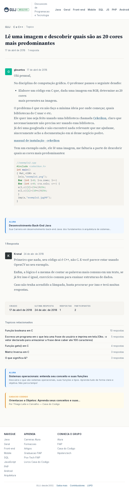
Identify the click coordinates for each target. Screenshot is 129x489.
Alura (60, 439)
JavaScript (10, 462)
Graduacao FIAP (33, 453)
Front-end (9, 448)
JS (107, 9)
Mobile (92, 9)
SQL (101, 9)
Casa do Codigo (66, 448)
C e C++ (18, 27)
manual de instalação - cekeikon (37, 141)
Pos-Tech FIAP (32, 457)
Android (8, 471)
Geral (67, 9)
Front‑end (79, 9)
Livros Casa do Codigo (36, 462)
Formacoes (30, 444)
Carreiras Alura (32, 439)
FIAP (59, 444)
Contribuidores (77, 485)
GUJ (7, 27)
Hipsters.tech (64, 453)
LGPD (90, 485)
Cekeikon (99, 118)
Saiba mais (62, 485)
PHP (114, 9)
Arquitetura (10, 475)
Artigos (28, 448)
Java (58, 9)
